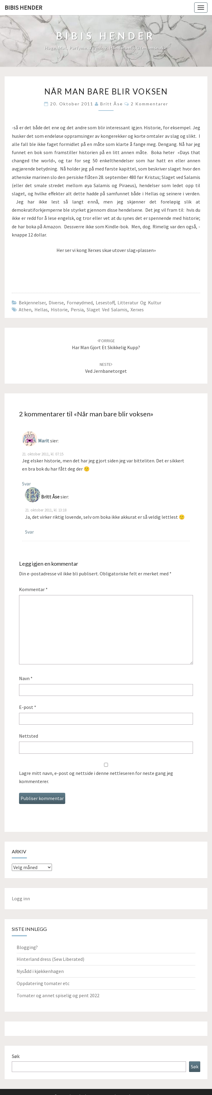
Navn (26, 678)
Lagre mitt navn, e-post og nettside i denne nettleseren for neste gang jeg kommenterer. (96, 777)
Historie (59, 309)
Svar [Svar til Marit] (26, 484)
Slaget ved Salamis (107, 309)
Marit (43, 441)
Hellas (41, 309)
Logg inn (21, 898)
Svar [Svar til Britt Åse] (29, 532)
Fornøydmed (80, 302)
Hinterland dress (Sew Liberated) (50, 959)
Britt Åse (111, 103)
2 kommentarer (149, 103)
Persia (77, 309)
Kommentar (33, 589)
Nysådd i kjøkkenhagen (40, 971)
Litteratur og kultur (139, 302)
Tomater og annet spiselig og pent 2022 (58, 995)
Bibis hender (23, 7)
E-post (27, 707)
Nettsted (28, 736)
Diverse (56, 302)
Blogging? (27, 947)
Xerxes (137, 309)
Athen (25, 309)
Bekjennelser (32, 302)
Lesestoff (105, 302)
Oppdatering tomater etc (43, 983)
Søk (15, 1056)
